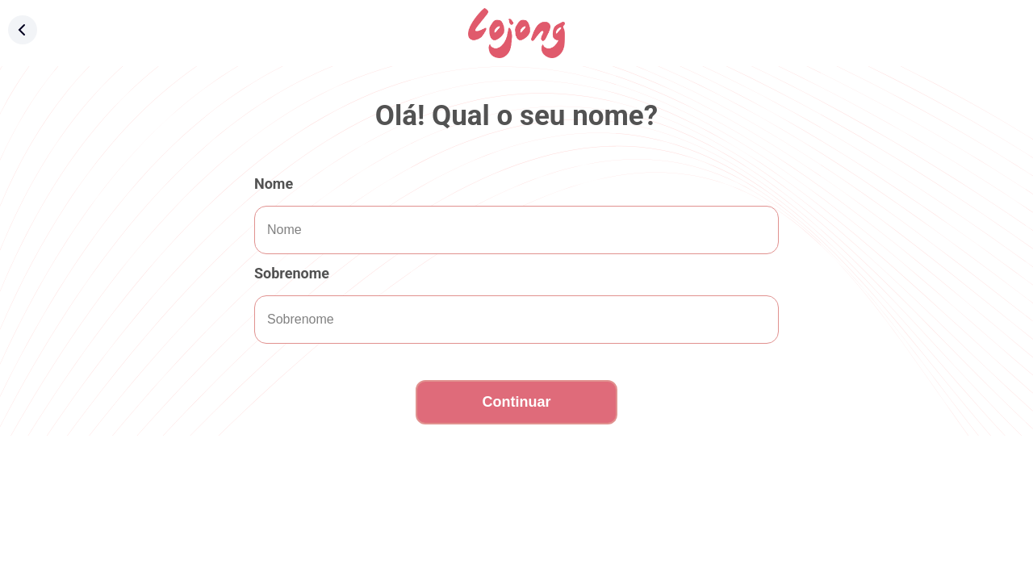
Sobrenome (291, 273)
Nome (273, 183)
